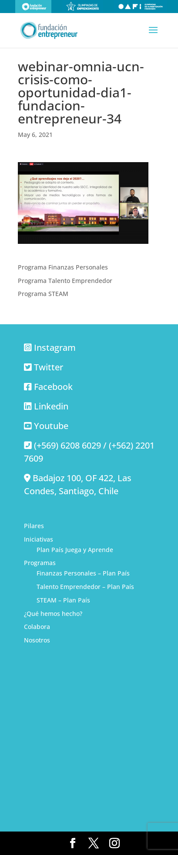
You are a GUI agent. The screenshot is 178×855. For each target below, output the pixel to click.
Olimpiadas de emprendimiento (82, 6)
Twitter (48, 367)
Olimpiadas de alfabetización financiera (140, 6)
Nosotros (37, 640)
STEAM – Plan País (63, 600)
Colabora (37, 626)
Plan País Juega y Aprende (75, 550)
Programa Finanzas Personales (63, 267)
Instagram (55, 347)
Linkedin (51, 406)
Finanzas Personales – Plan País (83, 573)
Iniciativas (38, 539)
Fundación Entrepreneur (33, 6)
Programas (40, 563)
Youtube (51, 426)
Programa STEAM (43, 293)
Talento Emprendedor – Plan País (85, 586)
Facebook (53, 387)
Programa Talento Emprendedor (65, 280)
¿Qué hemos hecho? (53, 613)
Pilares (34, 526)
